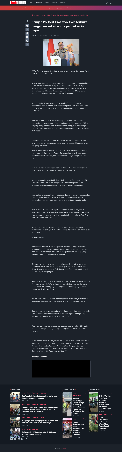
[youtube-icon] (15, 439)
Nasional (39, 3)
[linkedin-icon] (19, 439)
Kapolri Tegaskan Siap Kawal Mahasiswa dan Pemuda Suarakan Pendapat (78, 428)
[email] (27, 44)
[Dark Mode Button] (107, 3)
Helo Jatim (64, 448)
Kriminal (63, 3)
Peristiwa (43, 393)
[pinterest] (27, 40)
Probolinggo (77, 395)
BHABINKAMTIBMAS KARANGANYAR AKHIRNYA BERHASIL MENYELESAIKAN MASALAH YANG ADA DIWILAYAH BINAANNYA (40, 410)
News (74, 393)
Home (31, 3)
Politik (47, 3)
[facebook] (27, 25)
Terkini (42, 417)
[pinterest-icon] (22, 439)
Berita (23, 393)
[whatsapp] (27, 33)
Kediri (29, 429)
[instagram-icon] (11, 439)
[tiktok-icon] (26, 439)
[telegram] (27, 37)
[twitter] (27, 29)
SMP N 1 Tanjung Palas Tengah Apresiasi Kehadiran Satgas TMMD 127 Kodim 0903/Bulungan (105, 402)
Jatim (28, 393)
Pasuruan (35, 393)
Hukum (54, 3)
